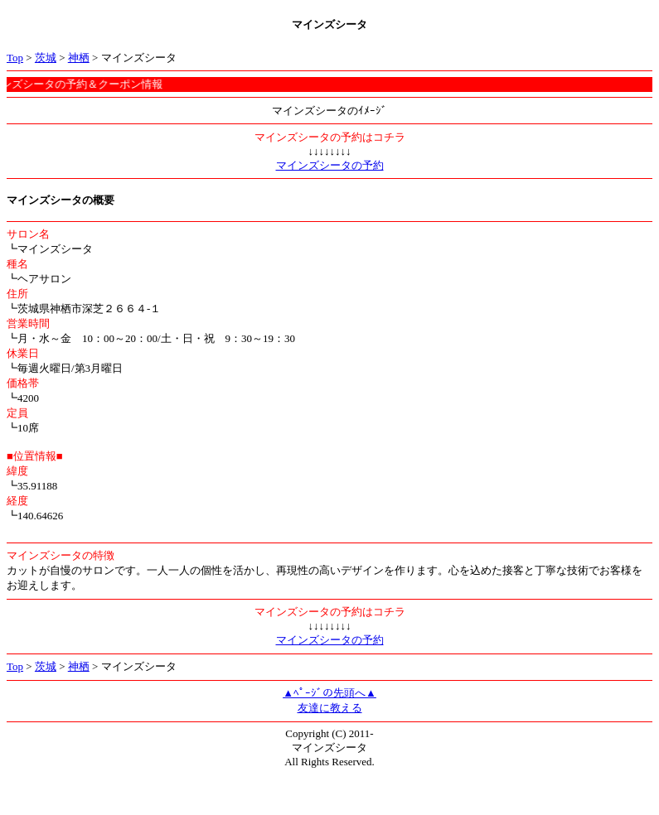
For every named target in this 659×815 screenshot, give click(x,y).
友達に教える (330, 708)
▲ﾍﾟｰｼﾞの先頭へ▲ (329, 693)
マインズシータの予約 (330, 165)
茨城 (45, 57)
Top (15, 57)
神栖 (79, 57)
